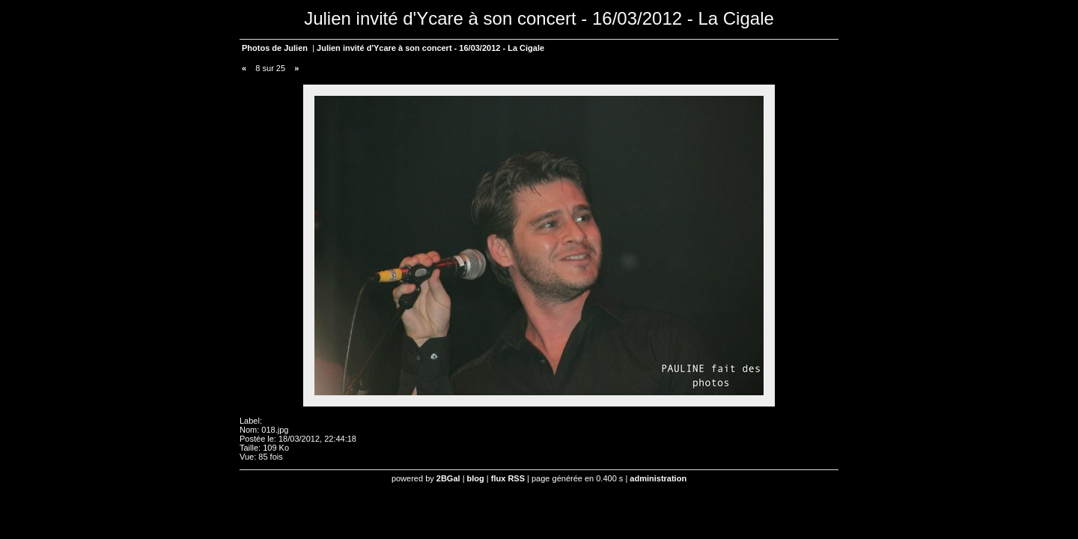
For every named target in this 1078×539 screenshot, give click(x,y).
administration (658, 478)
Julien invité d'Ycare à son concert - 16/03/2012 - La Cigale (430, 47)
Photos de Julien (275, 47)
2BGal (448, 478)
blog (475, 478)
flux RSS (508, 478)
